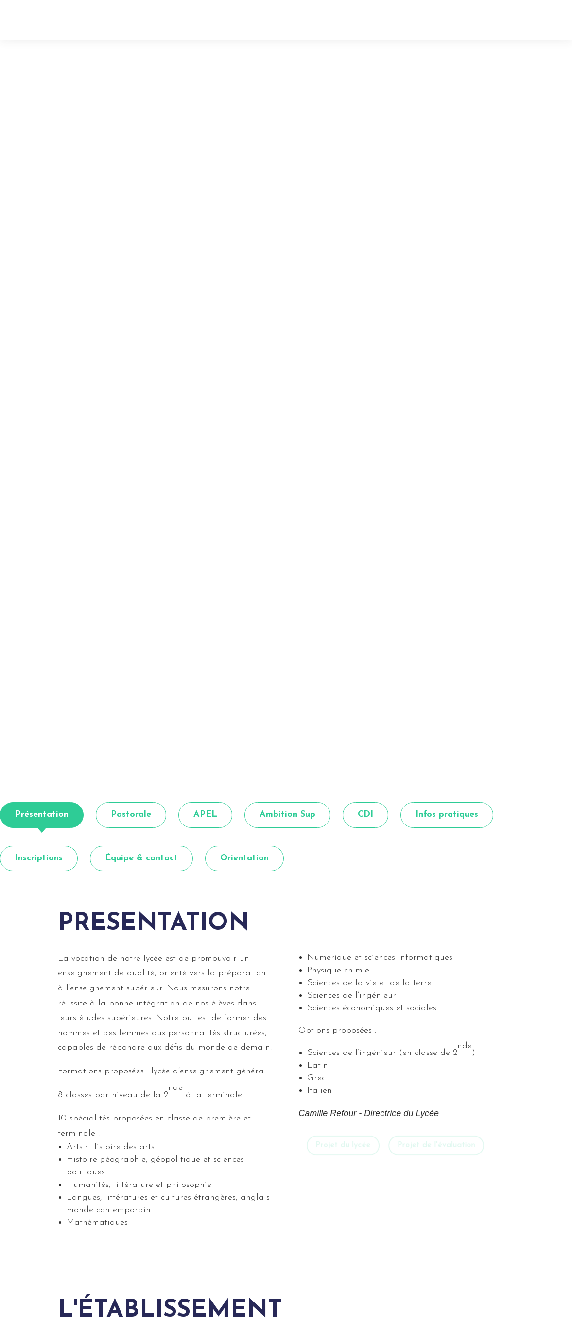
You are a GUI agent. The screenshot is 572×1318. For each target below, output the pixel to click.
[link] (94, 14)
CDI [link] (365, 814)
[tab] (42, 815)
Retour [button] (88, 44)
